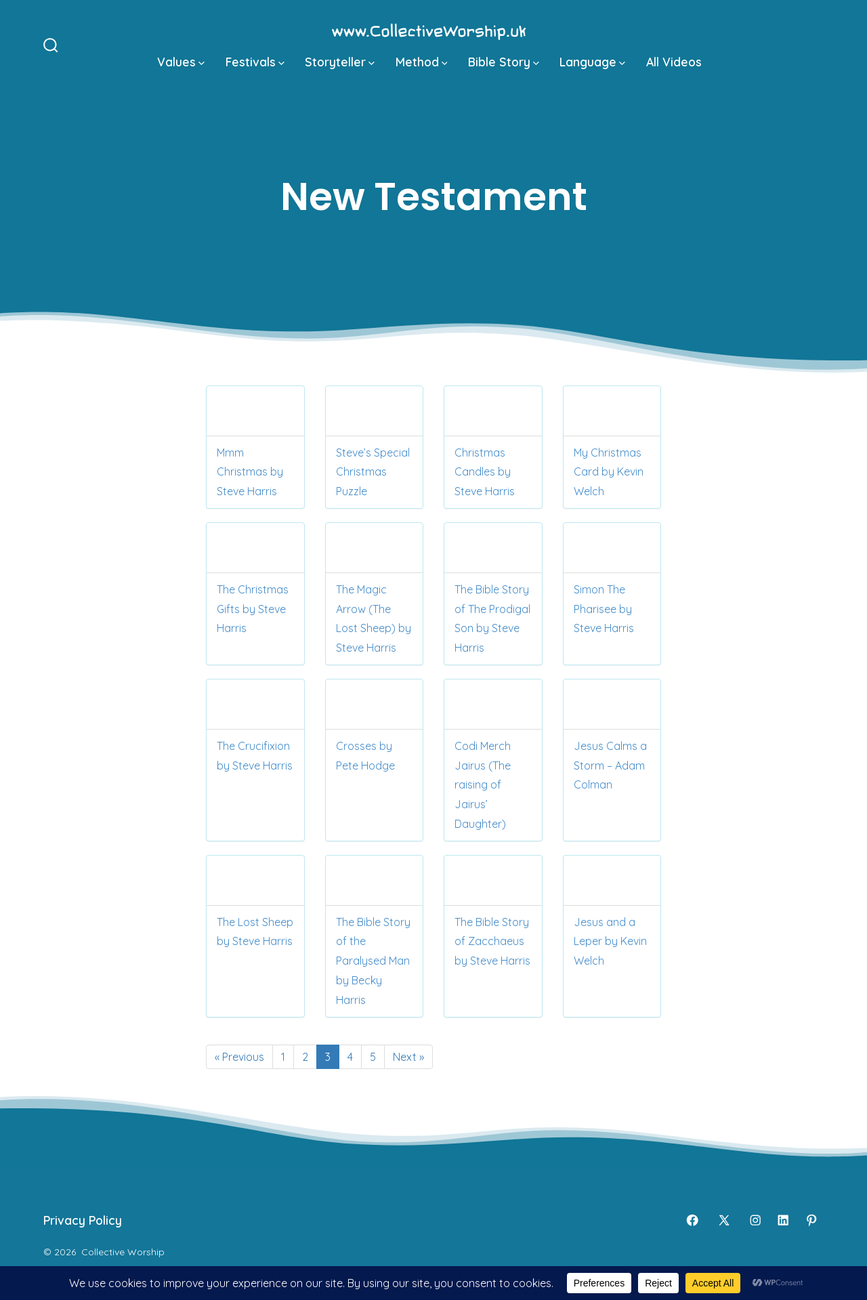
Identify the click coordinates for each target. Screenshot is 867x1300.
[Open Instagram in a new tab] (755, 1220)
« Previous (239, 1057)
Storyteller (340, 61)
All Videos (674, 61)
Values (181, 61)
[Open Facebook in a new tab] (692, 1220)
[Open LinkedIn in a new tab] (783, 1220)
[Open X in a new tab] (724, 1220)
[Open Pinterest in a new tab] (811, 1220)
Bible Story (503, 61)
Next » (408, 1057)
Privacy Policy (82, 1220)
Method (422, 61)
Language (592, 61)
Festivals (255, 61)
